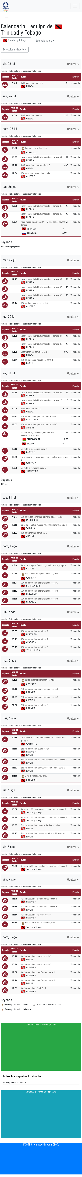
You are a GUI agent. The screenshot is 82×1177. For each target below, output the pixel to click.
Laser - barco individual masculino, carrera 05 (41, 287)
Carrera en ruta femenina (36, 148)
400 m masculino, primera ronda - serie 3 (39, 583)
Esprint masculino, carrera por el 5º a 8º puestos (43, 834)
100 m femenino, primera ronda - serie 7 (39, 425)
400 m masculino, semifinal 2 (34, 639)
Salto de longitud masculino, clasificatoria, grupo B (44, 525)
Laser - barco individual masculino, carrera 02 (41, 206)
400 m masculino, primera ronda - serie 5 (39, 591)
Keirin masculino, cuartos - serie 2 (36, 956)
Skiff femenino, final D (31, 409)
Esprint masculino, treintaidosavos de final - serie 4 (44, 760)
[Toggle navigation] (75, 6)
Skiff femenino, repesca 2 (32, 116)
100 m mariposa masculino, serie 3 (37, 360)
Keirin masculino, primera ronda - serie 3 (39, 907)
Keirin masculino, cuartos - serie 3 (36, 965)
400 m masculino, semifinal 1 (34, 631)
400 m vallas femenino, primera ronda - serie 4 (42, 517)
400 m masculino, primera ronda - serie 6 (39, 599)
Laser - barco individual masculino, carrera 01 (41, 157)
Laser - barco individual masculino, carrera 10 (41, 401)
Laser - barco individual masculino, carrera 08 (41, 344)
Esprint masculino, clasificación (35, 749)
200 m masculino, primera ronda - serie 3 (39, 697)
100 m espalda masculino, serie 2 (36, 173)
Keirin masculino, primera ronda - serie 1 (39, 899)
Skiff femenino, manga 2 (32, 83)
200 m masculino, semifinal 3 (34, 705)
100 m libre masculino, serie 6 (34, 303)
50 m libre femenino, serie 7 (33, 468)
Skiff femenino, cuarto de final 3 (35, 165)
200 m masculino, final (36, 776)
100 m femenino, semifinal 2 (34, 533)
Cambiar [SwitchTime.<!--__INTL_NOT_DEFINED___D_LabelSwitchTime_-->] (4, 71)
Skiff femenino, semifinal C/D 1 (35, 352)
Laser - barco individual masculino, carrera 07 (41, 336)
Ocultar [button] (73, 64)
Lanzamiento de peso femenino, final (42, 574)
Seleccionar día (44, 41)
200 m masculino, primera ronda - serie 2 (39, 689)
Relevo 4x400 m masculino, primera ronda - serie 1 (44, 866)
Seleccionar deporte (14, 49)
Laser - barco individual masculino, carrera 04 (41, 279)
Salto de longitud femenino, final (40, 680)
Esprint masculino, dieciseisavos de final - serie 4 (43, 768)
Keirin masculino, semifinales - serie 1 (38, 972)
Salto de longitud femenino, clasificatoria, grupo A (43, 566)
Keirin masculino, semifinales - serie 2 (38, 981)
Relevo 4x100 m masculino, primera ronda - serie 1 (44, 818)
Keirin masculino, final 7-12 (33, 988)
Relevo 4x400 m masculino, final (40, 923)
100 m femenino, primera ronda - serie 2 (39, 417)
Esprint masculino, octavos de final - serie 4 (41, 825)
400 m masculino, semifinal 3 (34, 647)
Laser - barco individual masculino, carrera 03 (41, 214)
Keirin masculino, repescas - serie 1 (36, 915)
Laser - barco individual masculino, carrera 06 (41, 295)
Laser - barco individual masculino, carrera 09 (41, 393)
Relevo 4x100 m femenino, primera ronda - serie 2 (43, 810)
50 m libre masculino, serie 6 (34, 449)
